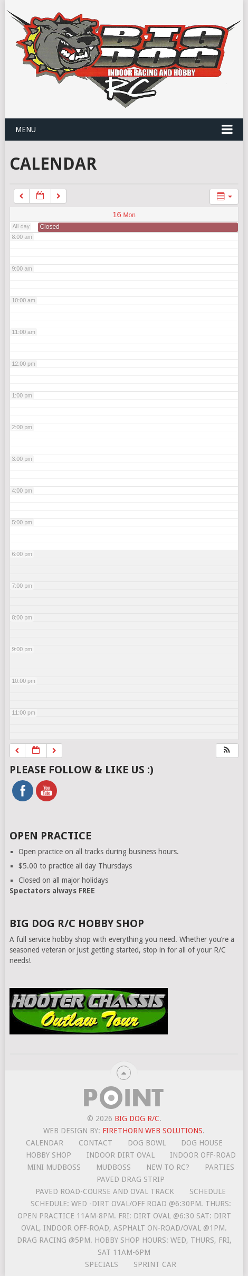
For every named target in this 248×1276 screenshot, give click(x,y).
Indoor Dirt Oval (121, 1155)
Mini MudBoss (54, 1167)
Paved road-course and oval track (104, 1191)
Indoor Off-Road (203, 1155)
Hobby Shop (48, 1155)
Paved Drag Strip (131, 1179)
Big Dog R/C (137, 1118)
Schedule (207, 1191)
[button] (226, 751)
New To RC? (167, 1167)
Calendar (44, 1143)
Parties (219, 1167)
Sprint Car (154, 1264)
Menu (25, 129)
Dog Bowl (147, 1143)
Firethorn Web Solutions (152, 1130)
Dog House (202, 1143)
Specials (101, 1264)
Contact (95, 1143)
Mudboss (113, 1167)
